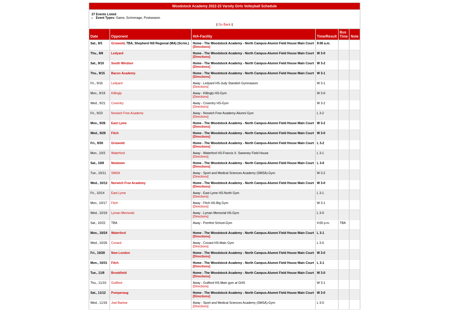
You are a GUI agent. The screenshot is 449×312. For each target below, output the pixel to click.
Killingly (116, 93)
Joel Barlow (119, 302)
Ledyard (117, 53)
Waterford (118, 153)
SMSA (115, 173)
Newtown (118, 163)
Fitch (115, 133)
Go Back (225, 24)
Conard (116, 242)
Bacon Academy (123, 73)
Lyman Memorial (122, 213)
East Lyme (119, 123)
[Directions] (201, 46)
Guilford (116, 282)
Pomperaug (120, 292)
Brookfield (119, 272)
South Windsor (122, 63)
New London (120, 252)
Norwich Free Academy (127, 113)
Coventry (117, 103)
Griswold (118, 43)
